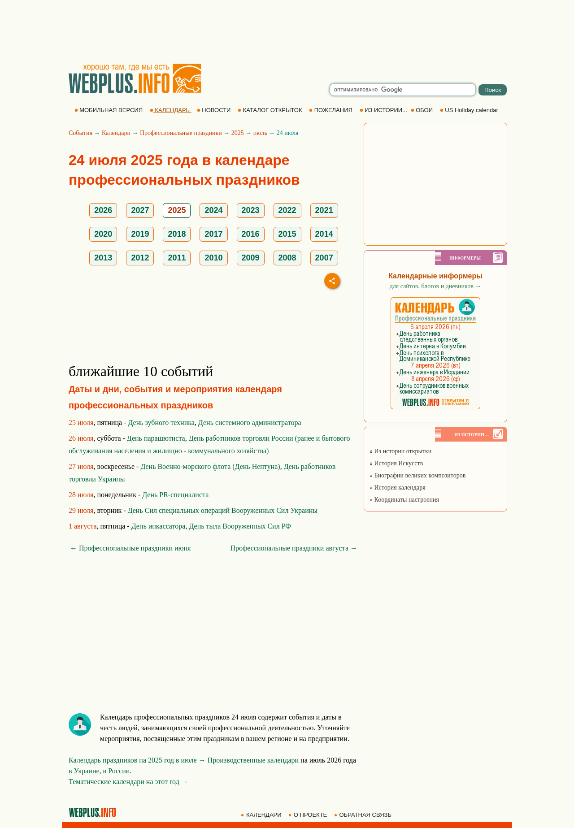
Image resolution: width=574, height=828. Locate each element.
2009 (251, 257)
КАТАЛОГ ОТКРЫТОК (271, 110)
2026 (103, 210)
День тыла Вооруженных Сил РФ (240, 526)
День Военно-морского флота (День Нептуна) (210, 466)
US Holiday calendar (470, 110)
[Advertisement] (287, 31)
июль (260, 133)
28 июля (81, 495)
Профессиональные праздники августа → (293, 548)
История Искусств (396, 463)
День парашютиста (156, 438)
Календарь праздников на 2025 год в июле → (137, 760)
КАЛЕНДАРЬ (170, 110)
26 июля (81, 438)
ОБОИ (423, 110)
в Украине (84, 771)
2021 (324, 210)
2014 (324, 234)
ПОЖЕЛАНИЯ (331, 110)
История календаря (397, 487)
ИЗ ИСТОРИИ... (384, 110)
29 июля (81, 510)
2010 (213, 257)
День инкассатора (158, 526)
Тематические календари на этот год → (128, 781)
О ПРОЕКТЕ (308, 814)
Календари (116, 133)
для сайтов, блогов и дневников (436, 286)
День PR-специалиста (175, 495)
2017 (213, 234)
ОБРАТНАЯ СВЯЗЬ (363, 814)
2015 (287, 234)
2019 (140, 234)
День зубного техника (161, 422)
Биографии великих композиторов (417, 475)
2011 (177, 257)
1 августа (83, 526)
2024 (213, 210)
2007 (324, 257)
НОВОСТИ (214, 110)
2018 (177, 234)
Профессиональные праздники (181, 133)
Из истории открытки (400, 451)
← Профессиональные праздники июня (130, 548)
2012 (140, 257)
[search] (403, 89)
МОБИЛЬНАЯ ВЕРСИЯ (109, 110)
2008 (287, 257)
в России (116, 771)
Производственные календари (253, 760)
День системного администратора (249, 422)
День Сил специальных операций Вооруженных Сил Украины (222, 510)
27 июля (81, 466)
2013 (103, 257)
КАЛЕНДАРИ (262, 814)
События (80, 133)
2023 (251, 210)
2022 (287, 210)
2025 (237, 133)
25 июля (81, 422)
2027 (140, 210)
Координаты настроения (404, 499)
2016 (251, 234)
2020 (103, 234)
